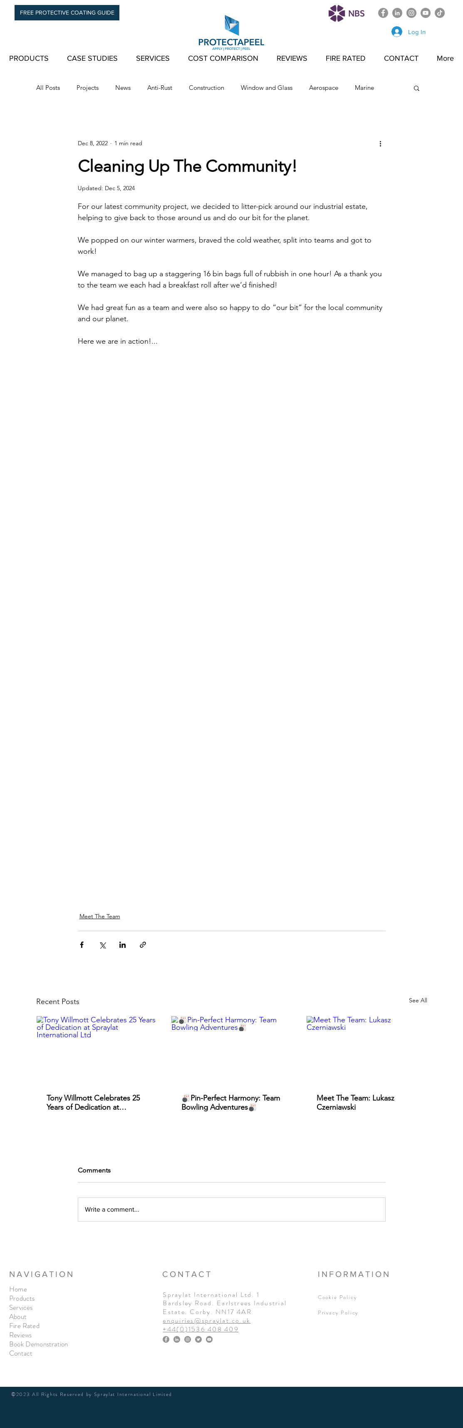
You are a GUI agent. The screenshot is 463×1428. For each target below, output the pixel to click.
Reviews (20, 1335)
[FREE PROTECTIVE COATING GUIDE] (67, 12)
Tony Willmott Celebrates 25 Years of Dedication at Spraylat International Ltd (93, 1102)
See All (418, 1000)
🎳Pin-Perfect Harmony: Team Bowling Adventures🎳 (230, 1102)
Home (18, 1289)
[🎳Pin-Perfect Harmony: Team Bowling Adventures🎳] (231, 1049)
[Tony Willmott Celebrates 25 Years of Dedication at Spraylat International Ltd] (97, 1049)
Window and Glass (266, 88)
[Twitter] (198, 1339)
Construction (206, 88)
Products (22, 1298)
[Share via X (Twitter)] (102, 945)
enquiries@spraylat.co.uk (206, 1320)
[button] (417, 87)
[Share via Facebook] (82, 945)
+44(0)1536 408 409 (200, 1329)
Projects (88, 88)
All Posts (48, 88)
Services (20, 1307)
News (123, 88)
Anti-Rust (159, 88)
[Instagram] (411, 13)
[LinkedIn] (397, 13)
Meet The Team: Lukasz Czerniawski (355, 1102)
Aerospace (323, 88)
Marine (364, 88)
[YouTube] (426, 13)
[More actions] (381, 143)
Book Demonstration (38, 1344)
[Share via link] (143, 945)
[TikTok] (440, 13)
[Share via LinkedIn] (122, 945)
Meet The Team (99, 916)
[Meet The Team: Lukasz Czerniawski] (367, 1049)
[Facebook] (383, 13)
